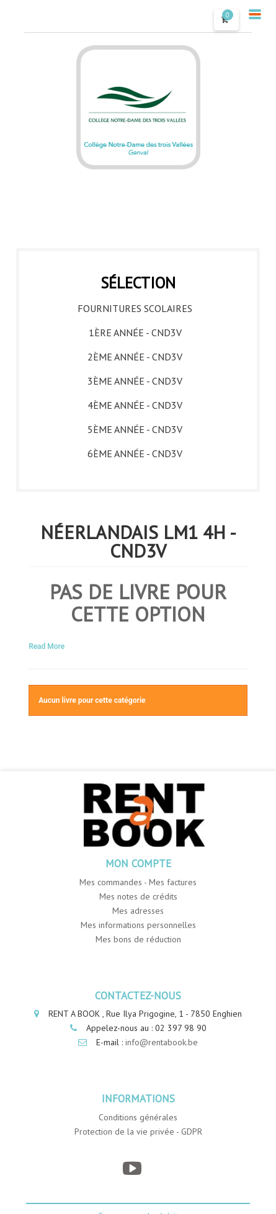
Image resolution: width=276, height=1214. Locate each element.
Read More (47, 646)
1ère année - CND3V (135, 332)
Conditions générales (138, 1117)
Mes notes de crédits (138, 896)
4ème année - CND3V (134, 405)
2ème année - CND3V (134, 356)
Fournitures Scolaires (135, 308)
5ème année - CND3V (134, 429)
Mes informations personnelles (138, 925)
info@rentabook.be (161, 1042)
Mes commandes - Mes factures (138, 882)
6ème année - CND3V (134, 453)
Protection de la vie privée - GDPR (138, 1131)
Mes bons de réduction (138, 939)
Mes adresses (138, 910)
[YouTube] (132, 1168)
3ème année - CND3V (134, 381)
